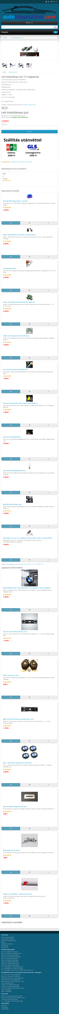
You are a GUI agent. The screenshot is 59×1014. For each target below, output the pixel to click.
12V (42, 564)
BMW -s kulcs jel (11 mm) (11, 675)
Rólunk (3, 942)
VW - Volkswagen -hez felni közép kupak (12, 967)
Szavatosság (4, 945)
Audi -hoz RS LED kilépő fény (12, 437)
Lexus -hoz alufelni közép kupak (9, 960)
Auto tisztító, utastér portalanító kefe (15, 369)
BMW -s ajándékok (6, 991)
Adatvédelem (4, 947)
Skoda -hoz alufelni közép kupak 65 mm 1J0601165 (19, 302)
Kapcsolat (4, 1005)
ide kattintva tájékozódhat (29, 104)
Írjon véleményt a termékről (24, 162)
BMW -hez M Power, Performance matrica (12, 981)
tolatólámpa (11, 564)
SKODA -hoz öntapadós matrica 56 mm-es (16, 336)
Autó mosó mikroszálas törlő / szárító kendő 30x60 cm (20, 403)
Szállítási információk (7, 944)
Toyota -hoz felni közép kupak (9, 999)
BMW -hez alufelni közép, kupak (9, 955)
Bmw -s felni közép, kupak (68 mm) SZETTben (17, 763)
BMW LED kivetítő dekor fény (12, 504)
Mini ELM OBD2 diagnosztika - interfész (15, 201)
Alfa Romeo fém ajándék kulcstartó (14, 470)
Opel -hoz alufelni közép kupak (9, 958)
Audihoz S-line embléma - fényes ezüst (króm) (17, 894)
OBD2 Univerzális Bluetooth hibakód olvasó (13, 997)
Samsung (21, 564)
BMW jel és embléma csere (8, 940)
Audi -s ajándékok (6, 990)
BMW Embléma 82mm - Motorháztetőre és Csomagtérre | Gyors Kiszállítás (26, 588)
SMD (29, 564)
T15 (35, 564)
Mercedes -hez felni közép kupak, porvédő (12, 988)
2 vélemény (13, 162)
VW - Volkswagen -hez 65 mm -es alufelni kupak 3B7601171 (17, 970)
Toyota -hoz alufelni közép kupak (10, 965)
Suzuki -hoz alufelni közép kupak (10, 963)
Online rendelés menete (7, 937)
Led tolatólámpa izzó (16, 37)
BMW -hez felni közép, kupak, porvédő (11, 996)
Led (7, 564)
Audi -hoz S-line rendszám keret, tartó (15, 631)
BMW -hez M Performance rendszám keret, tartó (18, 719)
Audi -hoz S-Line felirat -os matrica (10, 976)
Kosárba (29, 131)
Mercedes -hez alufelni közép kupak (10, 957)
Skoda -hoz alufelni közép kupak (10, 962)
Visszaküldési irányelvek (7, 939)
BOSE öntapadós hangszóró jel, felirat (15, 806)
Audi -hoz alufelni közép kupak (9, 952)
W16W (38, 564)
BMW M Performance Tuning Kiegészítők (12, 978)
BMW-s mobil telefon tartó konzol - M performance (19, 234)
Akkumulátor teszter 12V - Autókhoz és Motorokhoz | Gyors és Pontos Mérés (27, 538)
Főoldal (5, 37)
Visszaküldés (4, 1007)
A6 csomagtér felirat (9, 268)
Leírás (4, 72)
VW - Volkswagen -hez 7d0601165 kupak (12, 968)
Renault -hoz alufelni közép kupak (10, 984)
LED (32, 564)
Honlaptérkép (4, 1009)
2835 (25, 564)
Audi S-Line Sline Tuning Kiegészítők (10, 974)
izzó (17, 564)
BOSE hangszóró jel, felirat (11, 850)
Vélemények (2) (13, 72)
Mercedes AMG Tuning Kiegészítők (10, 979)
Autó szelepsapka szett (7, 983)
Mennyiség (3, 124)
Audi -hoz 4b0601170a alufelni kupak (11, 953)
